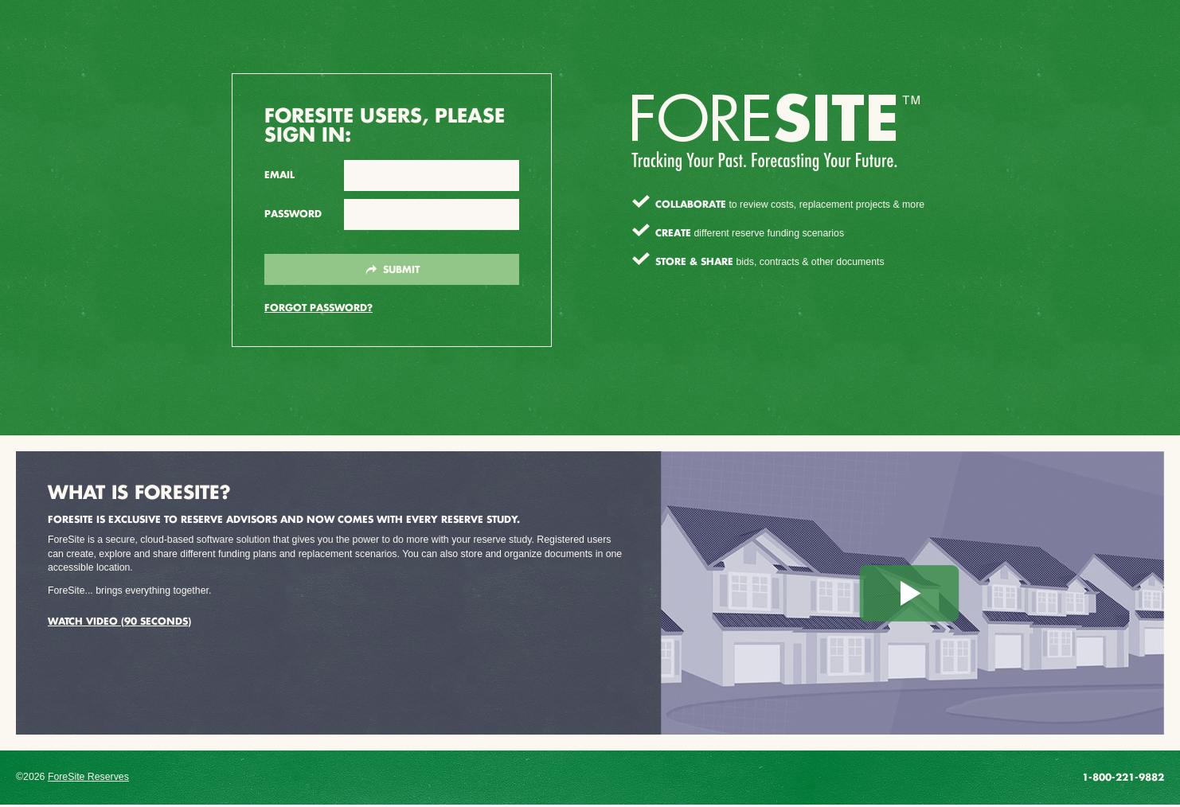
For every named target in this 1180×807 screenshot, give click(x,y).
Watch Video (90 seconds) (119, 620)
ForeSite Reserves (88, 776)
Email (279, 175)
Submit (392, 269)
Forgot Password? (318, 307)
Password (293, 214)
